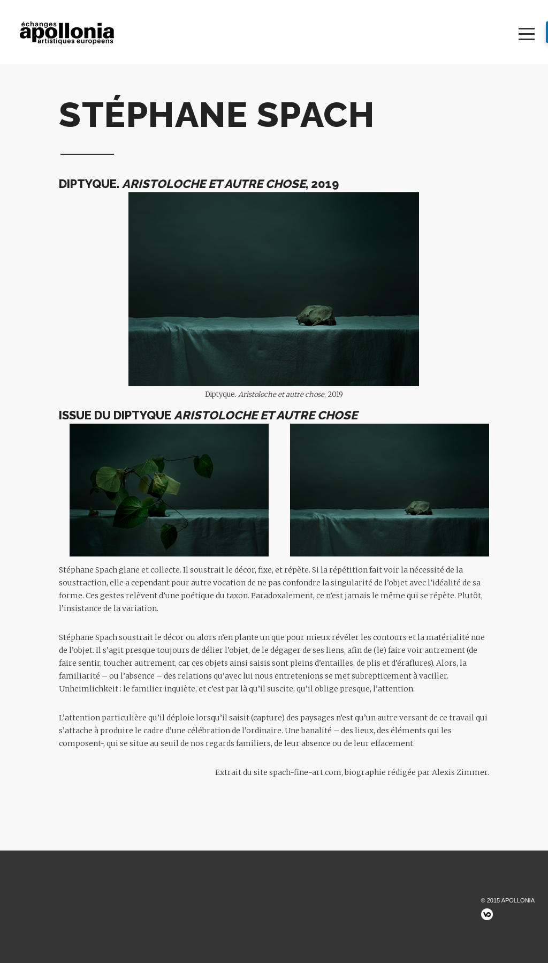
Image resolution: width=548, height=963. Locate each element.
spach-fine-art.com (305, 772)
